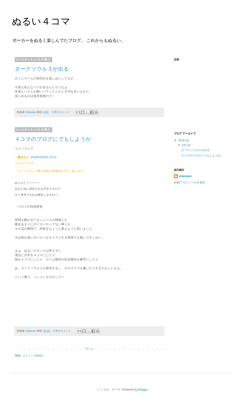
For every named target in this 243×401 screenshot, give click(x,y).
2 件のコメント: (62, 330)
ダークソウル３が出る (42, 69)
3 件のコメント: (61, 112)
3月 (184, 145)
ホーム (89, 348)
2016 (182, 140)
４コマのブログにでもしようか (53, 139)
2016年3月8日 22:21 (43, 157)
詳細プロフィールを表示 (189, 182)
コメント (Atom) (32, 355)
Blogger (143, 389)
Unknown (185, 176)
